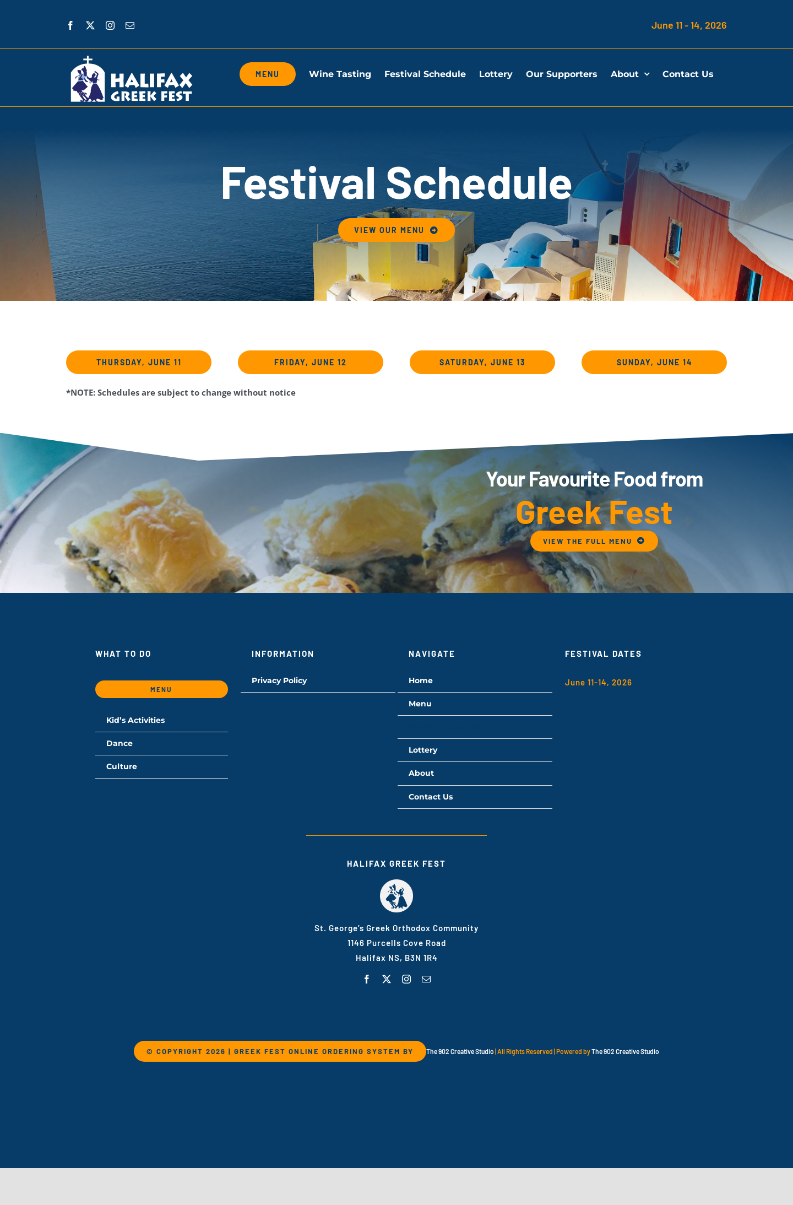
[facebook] (366, 979)
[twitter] (386, 979)
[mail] (426, 979)
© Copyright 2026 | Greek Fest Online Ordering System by (280, 1051)
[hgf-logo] (396, 883)
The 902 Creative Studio (460, 1051)
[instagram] (406, 979)
